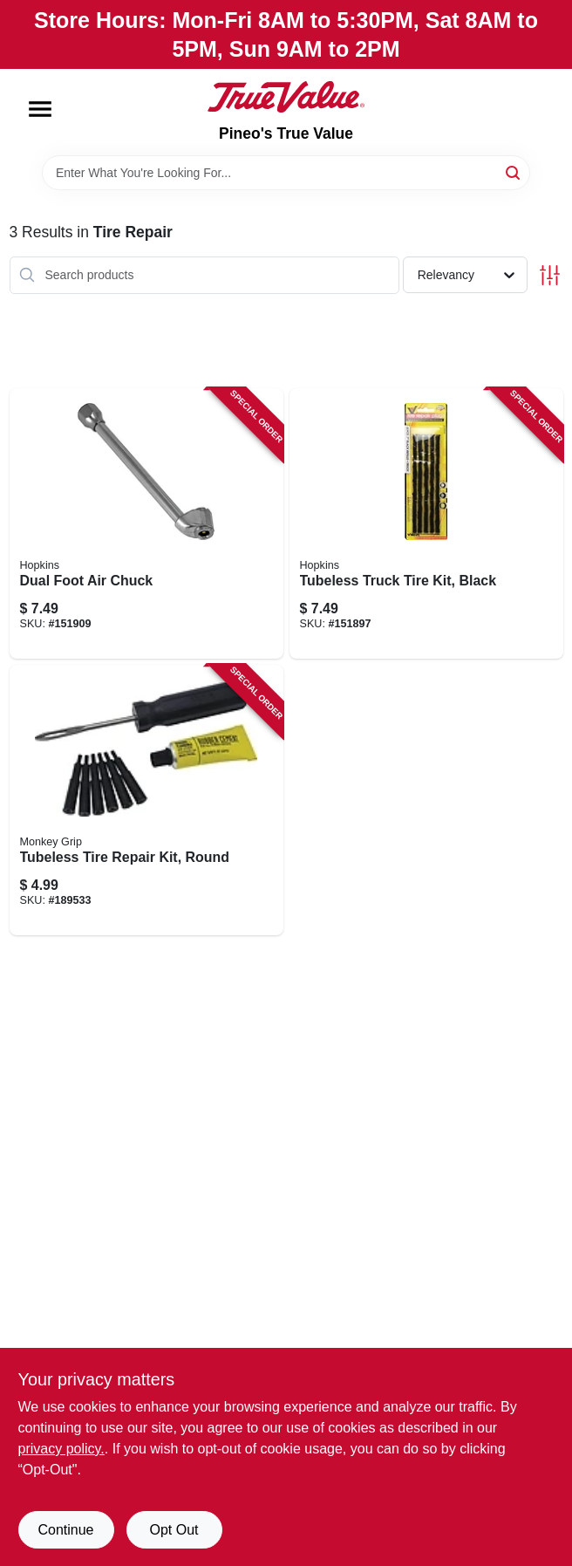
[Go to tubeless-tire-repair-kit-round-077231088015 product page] (146, 800)
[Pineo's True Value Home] (286, 97)
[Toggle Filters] (550, 275)
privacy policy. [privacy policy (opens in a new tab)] (61, 1448)
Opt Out (173, 1529)
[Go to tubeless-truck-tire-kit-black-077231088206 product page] (426, 523)
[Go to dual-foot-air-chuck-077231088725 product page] (146, 523)
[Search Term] (286, 172)
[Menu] (40, 109)
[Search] (514, 171)
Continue (65, 1529)
